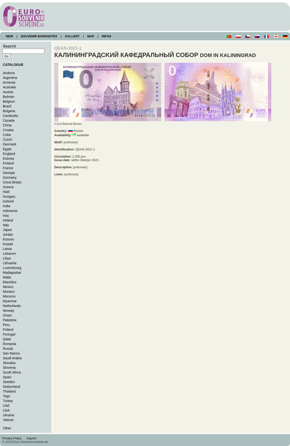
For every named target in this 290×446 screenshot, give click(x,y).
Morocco (9, 296)
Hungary (9, 196)
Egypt (7, 149)
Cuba (7, 135)
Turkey (8, 401)
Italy (6, 225)
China (7, 125)
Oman (7, 315)
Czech (7, 139)
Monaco (9, 291)
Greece (8, 187)
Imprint (32, 438)
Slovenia (9, 367)
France (8, 168)
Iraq (6, 215)
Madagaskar (12, 272)
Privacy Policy (13, 438)
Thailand (9, 391)
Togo (6, 396)
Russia (8, 348)
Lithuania (9, 263)
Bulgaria (9, 111)
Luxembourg (12, 268)
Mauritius (9, 282)
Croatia (8, 130)
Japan (7, 230)
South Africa (12, 372)
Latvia (7, 249)
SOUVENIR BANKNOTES (39, 36)
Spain (7, 377)
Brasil (7, 106)
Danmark (9, 144)
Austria (8, 92)
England (9, 154)
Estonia (8, 158)
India (6, 206)
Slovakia (9, 363)
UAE (6, 406)
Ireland (8, 220)
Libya (7, 258)
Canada (8, 120)
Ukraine (8, 415)
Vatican (8, 420)
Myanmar (10, 301)
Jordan (8, 234)
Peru (6, 325)
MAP (91, 36)
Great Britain (12, 182)
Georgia (9, 173)
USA (6, 410)
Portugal (9, 334)
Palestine (10, 320)
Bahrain (8, 97)
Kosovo (8, 239)
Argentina (10, 78)
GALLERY (72, 36)
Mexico (8, 287)
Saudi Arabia (12, 358)
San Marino (11, 353)
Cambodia (10, 116)
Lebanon (9, 253)
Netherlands (12, 306)
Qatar (7, 339)
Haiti (6, 192)
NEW (9, 36)
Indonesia (10, 211)
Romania (9, 344)
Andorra (9, 73)
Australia (9, 87)
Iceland (8, 201)
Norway (8, 310)
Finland (8, 163)
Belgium (9, 101)
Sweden (9, 382)
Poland (8, 329)
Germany (10, 177)
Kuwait (8, 244)
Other (7, 428)
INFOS (106, 36)
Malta (7, 277)
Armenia (9, 82)
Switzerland (11, 386)
